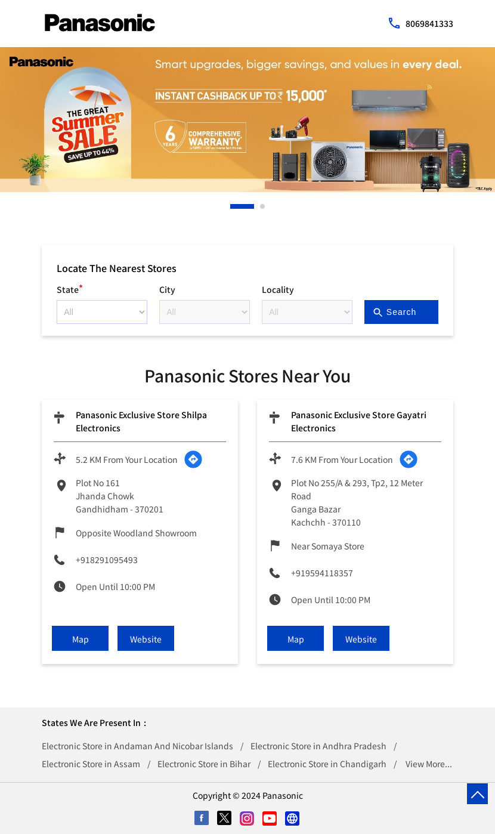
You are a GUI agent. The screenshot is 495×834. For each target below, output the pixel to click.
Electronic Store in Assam (91, 763)
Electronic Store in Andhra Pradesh (318, 745)
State (70, 288)
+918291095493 (107, 560)
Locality (278, 289)
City (167, 289)
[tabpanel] (247, 119)
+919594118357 (322, 573)
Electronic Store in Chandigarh (327, 763)
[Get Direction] (193, 459)
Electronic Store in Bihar (203, 763)
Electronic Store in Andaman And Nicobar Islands (137, 745)
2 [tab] (263, 206)
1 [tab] (233, 206)
